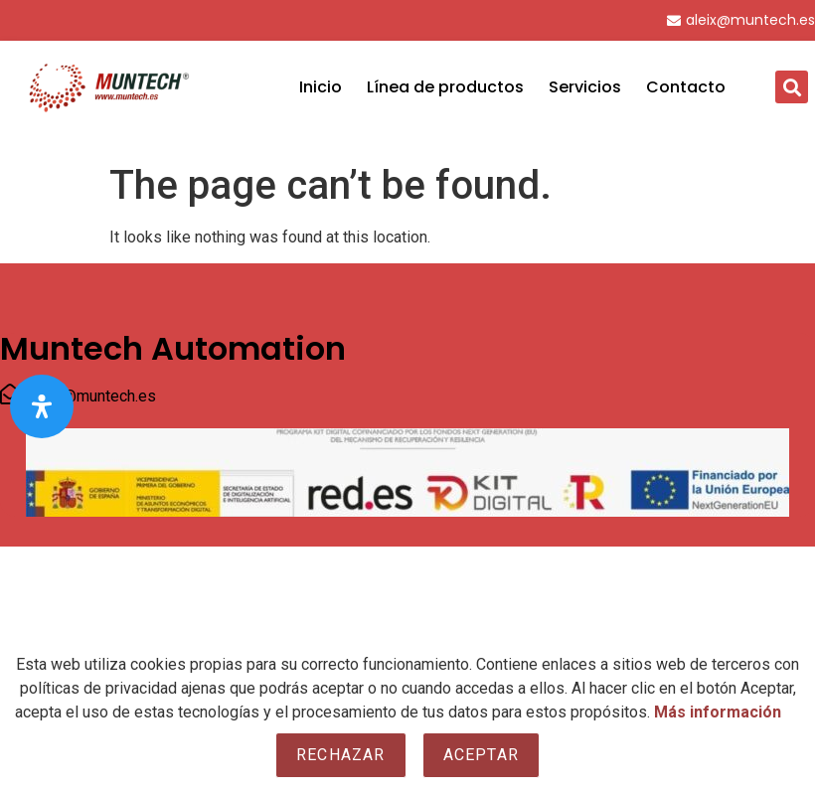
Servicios (585, 87)
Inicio (320, 87)
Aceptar (481, 754)
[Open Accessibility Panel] (42, 406)
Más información (717, 712)
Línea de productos (445, 87)
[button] (791, 87)
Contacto (686, 87)
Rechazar (341, 754)
